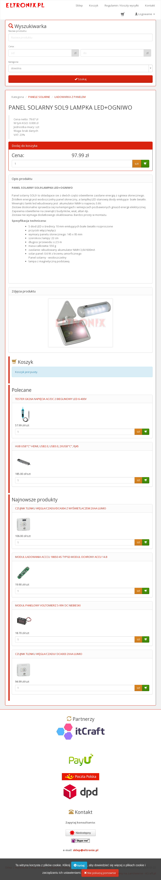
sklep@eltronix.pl (85, 850)
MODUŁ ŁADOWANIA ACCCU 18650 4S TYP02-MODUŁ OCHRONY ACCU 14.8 (61, 557)
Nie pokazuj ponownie (100, 874)
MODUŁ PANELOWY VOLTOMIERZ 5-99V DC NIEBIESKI (47, 605)
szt (137, 163)
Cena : (11, 46)
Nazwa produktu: (17, 30)
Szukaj (81, 79)
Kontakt (150, 5)
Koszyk (93, 5)
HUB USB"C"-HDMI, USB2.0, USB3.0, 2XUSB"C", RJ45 (47, 446)
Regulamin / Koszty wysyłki (122, 5)
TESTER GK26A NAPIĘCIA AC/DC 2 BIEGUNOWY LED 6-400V (51, 399)
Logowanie (145, 14)
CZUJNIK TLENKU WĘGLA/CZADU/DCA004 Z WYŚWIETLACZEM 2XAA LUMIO (60, 508)
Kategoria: (13, 61)
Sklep (79, 5)
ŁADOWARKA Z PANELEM (70, 97)
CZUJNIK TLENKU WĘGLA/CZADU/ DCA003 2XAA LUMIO (48, 654)
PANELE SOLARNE (39, 97)
